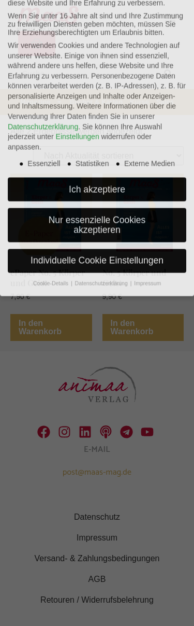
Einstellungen (77, 87)
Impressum (147, 234)
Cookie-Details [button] (51, 234)
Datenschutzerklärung (43, 77)
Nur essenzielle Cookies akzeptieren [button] (97, 175)
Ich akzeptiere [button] (97, 139)
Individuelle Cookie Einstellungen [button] (97, 211)
